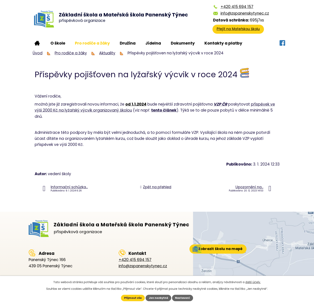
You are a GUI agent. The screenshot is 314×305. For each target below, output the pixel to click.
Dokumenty (183, 43)
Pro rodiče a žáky (92, 43)
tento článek (164, 110)
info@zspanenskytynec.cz (243, 13)
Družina (128, 43)
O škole (57, 43)
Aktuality (107, 53)
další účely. (253, 281)
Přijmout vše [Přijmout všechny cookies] (129, 298)
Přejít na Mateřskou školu (240, 30)
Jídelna (153, 43)
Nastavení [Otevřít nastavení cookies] (186, 298)
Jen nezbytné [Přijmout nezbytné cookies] (158, 298)
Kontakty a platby (223, 43)
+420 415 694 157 (235, 6)
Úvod (37, 43)
